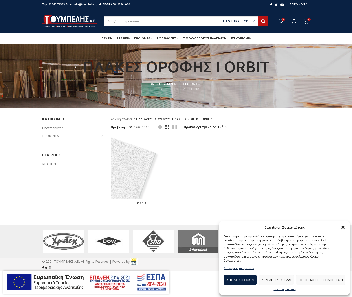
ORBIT (142, 203)
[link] (134, 261)
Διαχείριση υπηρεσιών (239, 268)
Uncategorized (52, 128)
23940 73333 (56, 4)
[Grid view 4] (174, 127)
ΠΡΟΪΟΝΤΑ (50, 136)
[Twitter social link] (276, 5)
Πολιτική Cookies (285, 289)
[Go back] (77, 67)
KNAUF (47, 164)
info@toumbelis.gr (86, 4)
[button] (343, 227)
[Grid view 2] (160, 127)
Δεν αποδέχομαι (276, 279)
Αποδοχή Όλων (240, 279)
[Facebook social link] (270, 5)
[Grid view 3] (167, 127)
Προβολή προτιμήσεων (321, 279)
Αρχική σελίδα (122, 119)
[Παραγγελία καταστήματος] (205, 127)
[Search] (186, 21)
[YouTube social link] (282, 5)
